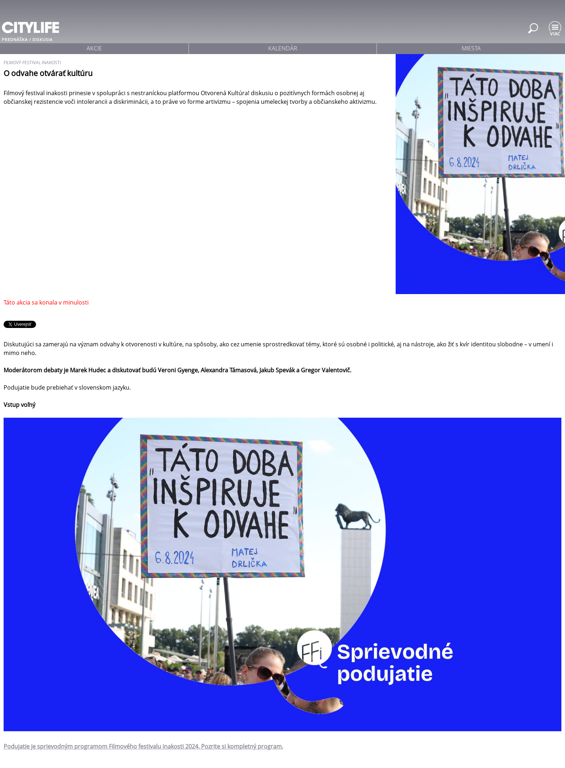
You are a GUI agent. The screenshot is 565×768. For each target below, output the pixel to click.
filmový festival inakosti (32, 62)
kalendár (282, 48)
